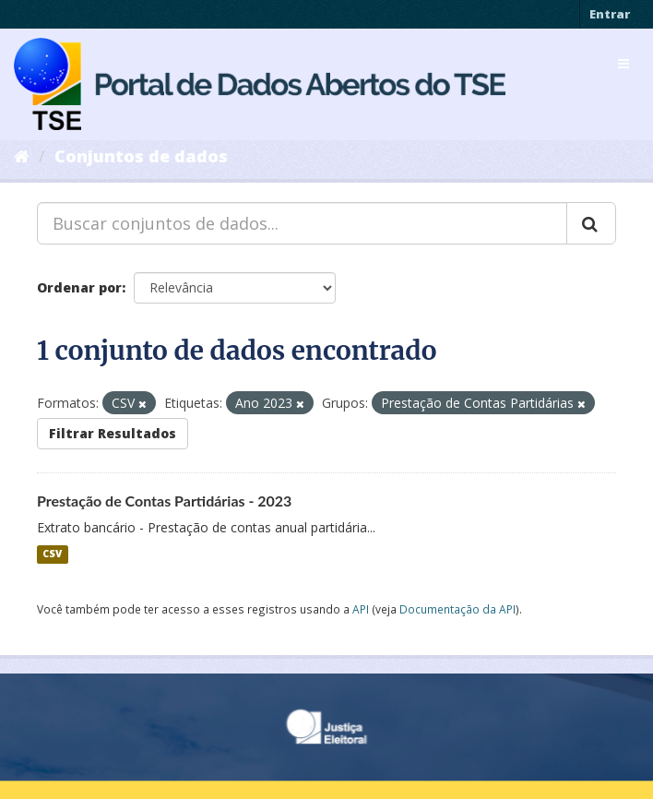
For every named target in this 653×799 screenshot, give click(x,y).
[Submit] (591, 223)
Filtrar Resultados (112, 433)
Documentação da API (457, 609)
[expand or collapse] (623, 63)
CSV (52, 554)
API (360, 609)
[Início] (22, 156)
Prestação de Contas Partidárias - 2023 (164, 500)
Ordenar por (79, 287)
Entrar (609, 14)
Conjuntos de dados (141, 156)
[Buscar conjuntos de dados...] (302, 223)
